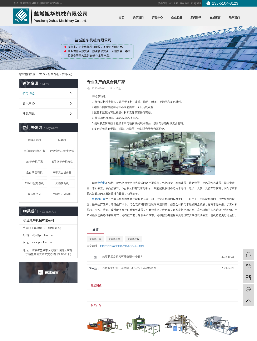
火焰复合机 (62, 183)
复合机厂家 (95, 239)
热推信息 (162, 3)
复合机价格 (114, 239)
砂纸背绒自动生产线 (62, 151)
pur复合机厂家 (34, 161)
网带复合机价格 (62, 172)
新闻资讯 (195, 17)
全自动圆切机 (34, 172)
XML (199, 3)
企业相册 (176, 17)
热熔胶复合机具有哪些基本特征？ (122, 256)
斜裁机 (62, 140)
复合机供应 (34, 194)
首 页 (42, 74)
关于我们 (138, 17)
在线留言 (215, 17)
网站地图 (184, 3)
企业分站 (173, 3)
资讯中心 (28, 103)
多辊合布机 (34, 140)
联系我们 (234, 17)
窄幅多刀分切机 (62, 194)
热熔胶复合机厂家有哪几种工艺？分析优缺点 (129, 268)
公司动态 (67, 74)
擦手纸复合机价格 (62, 161)
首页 (121, 17)
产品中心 (157, 17)
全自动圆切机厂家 (34, 151)
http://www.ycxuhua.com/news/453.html (122, 245)
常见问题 (28, 113)
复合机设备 (133, 239)
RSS (193, 3)
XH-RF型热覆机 (34, 183)
